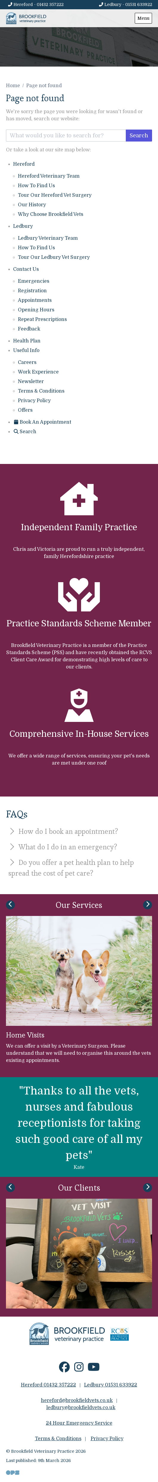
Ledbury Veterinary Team (48, 238)
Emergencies (33, 281)
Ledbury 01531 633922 (110, 1385)
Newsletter (31, 381)
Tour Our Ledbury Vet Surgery (54, 257)
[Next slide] (147, 904)
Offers (25, 410)
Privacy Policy (34, 400)
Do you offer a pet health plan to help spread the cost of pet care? (71, 868)
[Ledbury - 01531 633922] (125, 4)
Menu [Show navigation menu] (143, 18)
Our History (32, 204)
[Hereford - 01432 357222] (35, 4)
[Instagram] (79, 1369)
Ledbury (23, 226)
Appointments (35, 300)
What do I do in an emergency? (62, 846)
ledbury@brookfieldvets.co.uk (80, 1407)
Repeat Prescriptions (42, 319)
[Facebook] (64, 1369)
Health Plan (27, 341)
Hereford (24, 164)
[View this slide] (79, 33)
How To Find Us (36, 185)
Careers (27, 362)
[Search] (24, 431)
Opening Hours (36, 310)
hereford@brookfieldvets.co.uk (77, 1400)
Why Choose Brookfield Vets (50, 214)
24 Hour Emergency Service (79, 1423)
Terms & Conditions (41, 391)
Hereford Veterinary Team (49, 176)
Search (139, 136)
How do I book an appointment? (63, 831)
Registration (32, 290)
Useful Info (26, 350)
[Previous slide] (10, 904)
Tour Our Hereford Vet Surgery (55, 195)
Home (13, 85)
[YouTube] (93, 1369)
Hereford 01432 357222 (48, 1385)
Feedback (29, 329)
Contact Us (26, 269)
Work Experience (38, 372)
